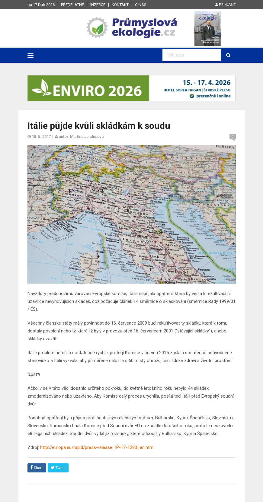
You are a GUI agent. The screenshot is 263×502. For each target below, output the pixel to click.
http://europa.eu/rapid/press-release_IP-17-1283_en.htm (96, 447)
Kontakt (120, 4)
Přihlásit (225, 5)
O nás (140, 4)
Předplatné (72, 4)
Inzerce (97, 4)
